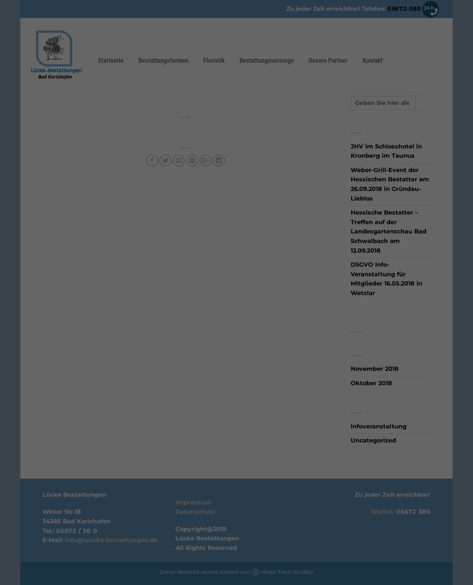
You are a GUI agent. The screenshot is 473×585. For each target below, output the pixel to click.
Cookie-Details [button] (197, 368)
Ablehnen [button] (236, 344)
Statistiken (262, 263)
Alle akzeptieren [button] (236, 296)
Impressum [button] (279, 368)
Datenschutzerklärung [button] (240, 368)
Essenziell (204, 263)
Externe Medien (234, 274)
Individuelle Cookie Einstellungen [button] (236, 359)
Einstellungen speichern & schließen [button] (237, 320)
